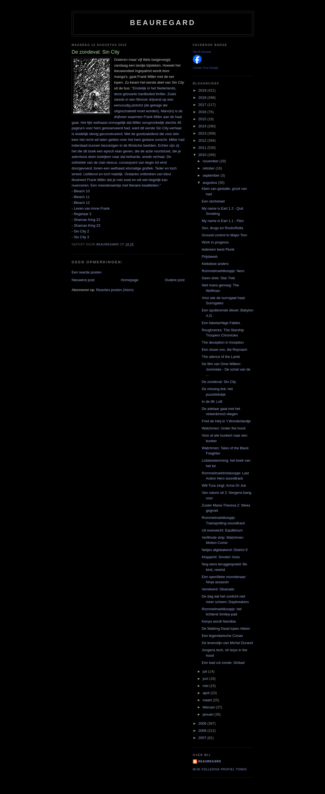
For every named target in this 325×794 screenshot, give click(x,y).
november (211, 161)
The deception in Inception (223, 342)
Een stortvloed (213, 201)
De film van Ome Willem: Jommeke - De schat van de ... (226, 369)
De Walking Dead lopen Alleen (226, 628)
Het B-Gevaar (202, 51)
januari (209, 714)
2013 (202, 133)
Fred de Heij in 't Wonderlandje (226, 421)
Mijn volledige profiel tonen (220, 769)
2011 (202, 148)
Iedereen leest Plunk (218, 249)
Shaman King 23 (87, 225)
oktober (209, 168)
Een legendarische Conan (222, 636)
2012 (202, 140)
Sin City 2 (81, 231)
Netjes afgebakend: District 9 (224, 550)
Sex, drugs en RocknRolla (222, 228)
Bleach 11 (82, 197)
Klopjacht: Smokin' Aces (221, 557)
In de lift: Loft (212, 401)
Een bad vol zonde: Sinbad (223, 663)
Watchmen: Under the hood (223, 428)
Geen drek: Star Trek (218, 278)
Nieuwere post (83, 280)
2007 (202, 738)
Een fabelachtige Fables (221, 323)
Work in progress (215, 242)
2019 (202, 90)
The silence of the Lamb (221, 357)
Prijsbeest (209, 256)
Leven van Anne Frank (92, 208)
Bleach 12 (82, 203)
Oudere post (175, 280)
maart (208, 700)
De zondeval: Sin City (219, 382)
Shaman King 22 (87, 220)
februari (209, 707)
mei (206, 686)
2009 (202, 723)
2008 (202, 731)
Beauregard (163, 22)
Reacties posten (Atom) (115, 290)
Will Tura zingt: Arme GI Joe (224, 485)
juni (206, 679)
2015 (202, 119)
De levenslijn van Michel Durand (227, 643)
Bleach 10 (82, 191)
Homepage (130, 280)
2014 (202, 126)
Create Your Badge (205, 67)
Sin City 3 (81, 237)
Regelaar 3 (82, 214)
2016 (202, 112)
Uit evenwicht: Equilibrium (222, 530)
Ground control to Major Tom (224, 235)
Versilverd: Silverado (218, 589)
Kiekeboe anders (215, 264)
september (212, 175)
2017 (202, 105)
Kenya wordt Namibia (219, 621)
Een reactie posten (86, 272)
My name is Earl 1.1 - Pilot (222, 221)
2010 (202, 155)
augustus (210, 182)
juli (205, 671)
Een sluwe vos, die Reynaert (224, 349)
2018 (202, 97)
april (206, 693)
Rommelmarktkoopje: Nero (223, 271)
